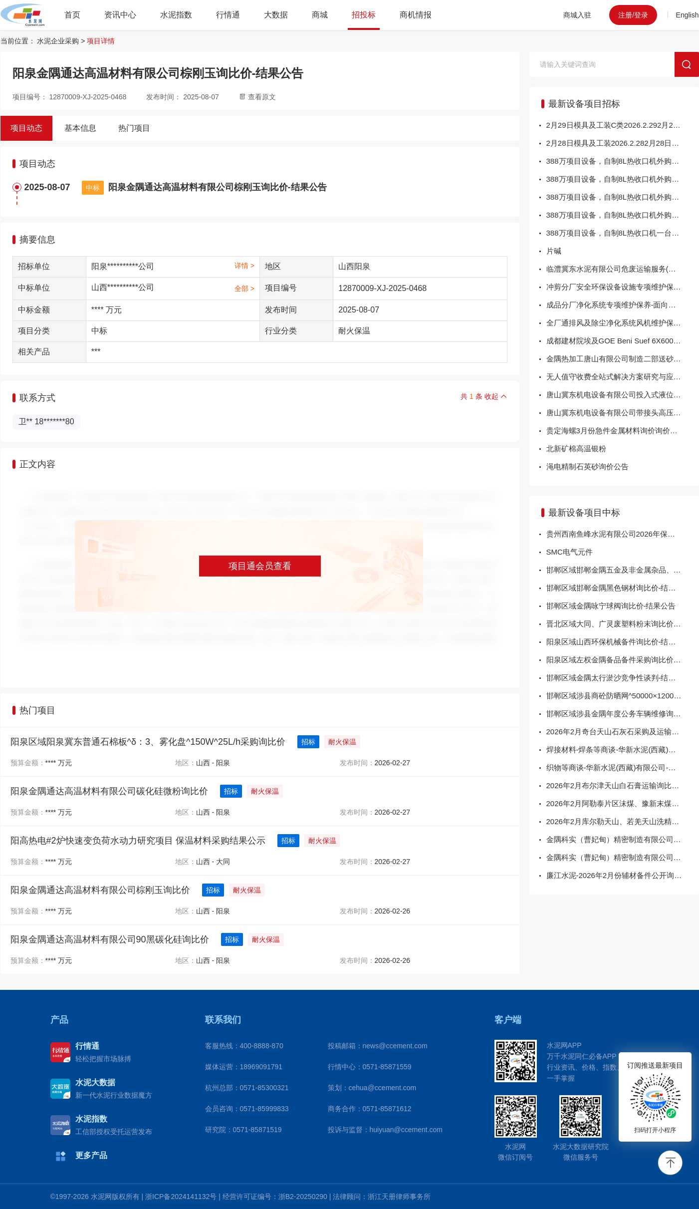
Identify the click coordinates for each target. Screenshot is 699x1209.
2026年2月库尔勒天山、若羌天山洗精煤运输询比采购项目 (622, 821)
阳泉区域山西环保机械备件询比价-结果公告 (618, 641)
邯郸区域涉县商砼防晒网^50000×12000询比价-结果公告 (622, 695)
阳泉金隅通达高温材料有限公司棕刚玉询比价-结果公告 (217, 187)
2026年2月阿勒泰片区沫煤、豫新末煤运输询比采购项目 (622, 803)
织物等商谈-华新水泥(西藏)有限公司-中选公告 (622, 767)
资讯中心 (120, 14)
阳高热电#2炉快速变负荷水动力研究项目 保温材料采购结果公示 (137, 841)
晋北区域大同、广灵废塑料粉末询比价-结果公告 (622, 623)
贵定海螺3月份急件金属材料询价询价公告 (615, 430)
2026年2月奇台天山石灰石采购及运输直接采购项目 (622, 731)
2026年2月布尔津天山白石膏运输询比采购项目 (622, 785)
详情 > (244, 266)
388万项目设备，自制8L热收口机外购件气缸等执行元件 (622, 197)
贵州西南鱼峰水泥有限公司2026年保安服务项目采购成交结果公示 (622, 534)
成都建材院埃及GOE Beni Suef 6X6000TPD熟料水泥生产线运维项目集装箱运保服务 (622, 340)
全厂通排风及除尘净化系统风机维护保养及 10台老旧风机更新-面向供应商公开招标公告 (622, 322)
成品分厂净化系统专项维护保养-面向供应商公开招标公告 (622, 305)
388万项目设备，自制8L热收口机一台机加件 (620, 233)
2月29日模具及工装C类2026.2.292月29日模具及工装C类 (622, 125)
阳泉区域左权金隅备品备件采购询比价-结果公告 (622, 659)
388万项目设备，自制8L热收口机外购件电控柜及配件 (622, 161)
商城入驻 (577, 15)
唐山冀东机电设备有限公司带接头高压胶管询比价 (622, 412)
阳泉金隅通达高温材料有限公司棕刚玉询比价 (100, 890)
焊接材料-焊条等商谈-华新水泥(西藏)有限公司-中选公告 (622, 749)
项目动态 (26, 128)
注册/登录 (633, 15)
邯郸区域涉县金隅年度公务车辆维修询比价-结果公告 (622, 713)
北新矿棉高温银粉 (576, 448)
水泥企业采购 (58, 41)
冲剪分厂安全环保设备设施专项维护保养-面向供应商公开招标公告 (622, 287)
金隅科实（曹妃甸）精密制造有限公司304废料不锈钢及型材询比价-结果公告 (622, 857)
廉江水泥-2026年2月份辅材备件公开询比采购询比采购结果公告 (622, 875)
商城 (320, 14)
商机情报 (416, 14)
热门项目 (134, 128)
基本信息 (80, 128)
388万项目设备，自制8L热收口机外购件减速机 (622, 179)
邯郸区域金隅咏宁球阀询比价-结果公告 (611, 606)
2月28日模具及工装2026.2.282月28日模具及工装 (622, 143)
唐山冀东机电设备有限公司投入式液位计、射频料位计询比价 (622, 394)
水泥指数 (176, 14)
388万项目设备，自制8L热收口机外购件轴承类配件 (622, 215)
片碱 (553, 251)
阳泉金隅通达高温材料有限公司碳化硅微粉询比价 (109, 791)
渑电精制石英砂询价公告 (587, 466)
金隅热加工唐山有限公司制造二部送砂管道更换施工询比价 (622, 358)
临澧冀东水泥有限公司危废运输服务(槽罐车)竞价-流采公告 (622, 269)
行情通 (228, 14)
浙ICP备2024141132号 (181, 1197)
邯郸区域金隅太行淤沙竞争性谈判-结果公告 (618, 677)
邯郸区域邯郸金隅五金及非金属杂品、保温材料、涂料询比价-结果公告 (622, 570)
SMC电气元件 (569, 552)
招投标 (364, 14)
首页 (72, 14)
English (687, 15)
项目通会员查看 (260, 566)
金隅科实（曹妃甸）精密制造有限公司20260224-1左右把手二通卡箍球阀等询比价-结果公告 (622, 839)
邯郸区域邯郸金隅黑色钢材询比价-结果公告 (618, 588)
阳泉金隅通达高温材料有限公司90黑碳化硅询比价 (109, 939)
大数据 (276, 14)
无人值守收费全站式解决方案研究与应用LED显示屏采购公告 (622, 376)
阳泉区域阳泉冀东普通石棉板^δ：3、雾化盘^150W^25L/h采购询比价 (147, 742)
